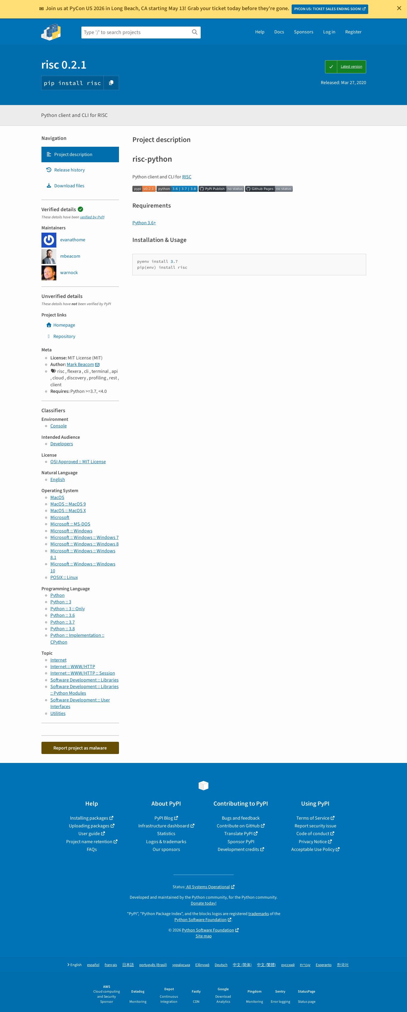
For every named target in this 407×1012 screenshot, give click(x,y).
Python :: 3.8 (62, 628)
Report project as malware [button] (80, 748)
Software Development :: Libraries (84, 680)
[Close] (399, 8)
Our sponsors (166, 849)
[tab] (80, 154)
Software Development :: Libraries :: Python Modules (84, 689)
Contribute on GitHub (238, 826)
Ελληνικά (202, 965)
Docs (279, 32)
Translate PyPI (238, 833)
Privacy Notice (313, 841)
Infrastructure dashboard (163, 826)
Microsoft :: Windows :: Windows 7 (84, 537)
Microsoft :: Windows (71, 531)
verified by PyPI (92, 217)
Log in (329, 32)
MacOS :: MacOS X (68, 510)
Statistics (166, 833)
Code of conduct (312, 833)
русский (288, 965)
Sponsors (303, 32)
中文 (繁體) (266, 965)
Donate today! (203, 903)
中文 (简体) (242, 965)
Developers (61, 444)
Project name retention (89, 841)
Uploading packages (89, 826)
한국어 (343, 965)
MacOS (57, 497)
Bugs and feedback (241, 818)
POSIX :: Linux (64, 577)
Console (58, 426)
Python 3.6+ (144, 223)
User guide (89, 833)
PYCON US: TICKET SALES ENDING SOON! (327, 9)
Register (353, 32)
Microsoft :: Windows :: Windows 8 (84, 544)
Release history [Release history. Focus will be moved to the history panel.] (65, 170)
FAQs (92, 849)
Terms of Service (312, 818)
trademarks (258, 914)
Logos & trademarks (166, 841)
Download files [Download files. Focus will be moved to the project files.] (65, 186)
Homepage (60, 325)
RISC (186, 177)
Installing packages (89, 818)
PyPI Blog (163, 818)
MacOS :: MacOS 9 (68, 504)
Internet (58, 660)
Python (57, 595)
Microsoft (59, 517)
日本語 (128, 965)
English (57, 479)
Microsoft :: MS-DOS (70, 524)
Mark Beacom (80, 364)
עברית (305, 965)
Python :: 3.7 (62, 622)
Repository (60, 336)
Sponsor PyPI (241, 841)
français (111, 965)
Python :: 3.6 (62, 615)
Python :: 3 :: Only (67, 608)
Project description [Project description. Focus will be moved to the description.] (69, 154)
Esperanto (324, 965)
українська (181, 965)
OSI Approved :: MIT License (78, 461)
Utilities (58, 713)
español (93, 965)
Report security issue (315, 826)
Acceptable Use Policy (313, 849)
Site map (204, 936)
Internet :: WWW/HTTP (72, 666)
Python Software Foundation (200, 920)
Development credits (238, 849)
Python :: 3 (60, 602)
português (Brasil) (153, 965)
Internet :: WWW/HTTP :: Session (82, 673)
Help (259, 32)
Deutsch (221, 965)
